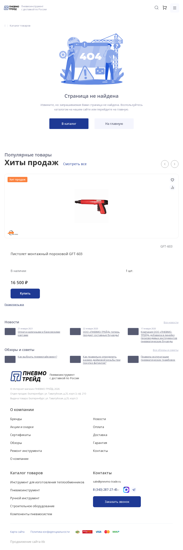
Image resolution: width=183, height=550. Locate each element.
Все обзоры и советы (165, 350)
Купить (25, 293)
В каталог (69, 124)
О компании (22, 409)
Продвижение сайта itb (27, 542)
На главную (114, 124)
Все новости (171, 322)
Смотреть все (75, 164)
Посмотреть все (14, 304)
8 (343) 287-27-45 (105, 490)
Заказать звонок (117, 502)
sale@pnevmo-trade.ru (107, 481)
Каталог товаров (26, 472)
